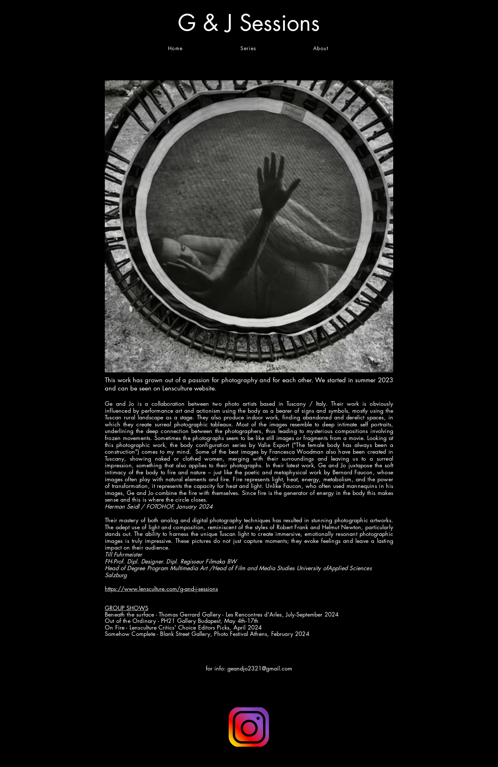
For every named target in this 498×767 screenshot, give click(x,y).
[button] (474, 23)
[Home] (176, 48)
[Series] (249, 48)
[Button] (249, 727)
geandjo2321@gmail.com (259, 668)
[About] (321, 48)
